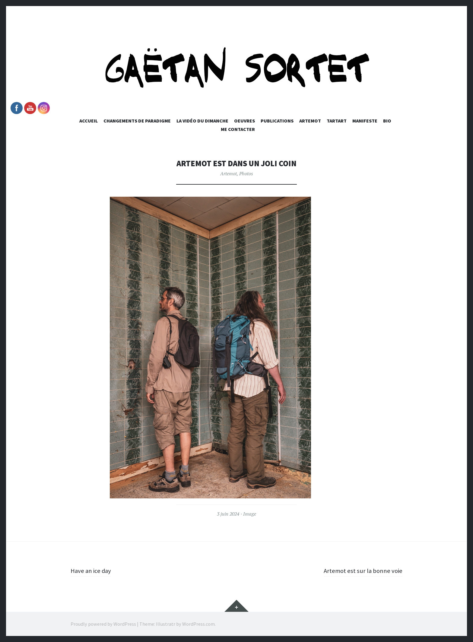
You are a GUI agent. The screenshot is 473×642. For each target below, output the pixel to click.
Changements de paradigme (137, 121)
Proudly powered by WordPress (103, 624)
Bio (387, 121)
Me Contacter (238, 129)
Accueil (88, 121)
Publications (277, 121)
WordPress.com (198, 624)
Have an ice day (92, 570)
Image (249, 513)
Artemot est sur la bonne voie (361, 570)
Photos (246, 173)
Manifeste (364, 121)
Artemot (310, 121)
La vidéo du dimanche (202, 121)
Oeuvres (244, 121)
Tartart (337, 121)
